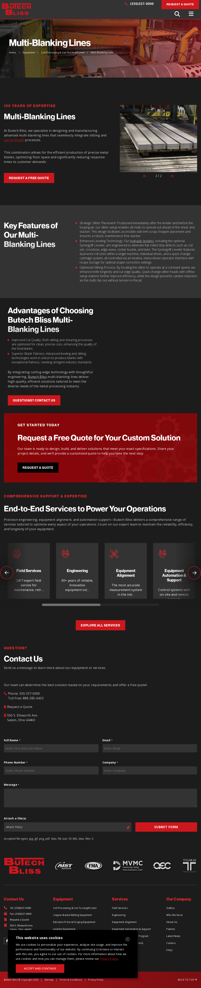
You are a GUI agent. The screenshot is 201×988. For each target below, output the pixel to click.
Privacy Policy (109, 959)
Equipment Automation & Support (131, 929)
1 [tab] (71, 605)
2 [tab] (129, 605)
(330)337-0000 (139, 4)
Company (110, 762)
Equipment (29, 52)
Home (12, 52)
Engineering (118, 915)
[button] (125, 143)
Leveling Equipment (64, 929)
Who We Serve (174, 915)
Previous (2, 568)
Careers (170, 943)
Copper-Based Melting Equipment (72, 915)
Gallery (170, 908)
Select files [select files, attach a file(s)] (125, 827)
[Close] (127, 939)
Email (107, 740)
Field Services (119, 908)
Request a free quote (29, 178)
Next (194, 572)
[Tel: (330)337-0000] (17, 908)
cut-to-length (14, 140)
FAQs (169, 950)
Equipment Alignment (124, 922)
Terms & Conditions (70, 979)
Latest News (173, 936)
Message (11, 784)
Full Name (12, 740)
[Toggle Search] (178, 14)
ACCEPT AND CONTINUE (40, 968)
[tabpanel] (29, 571)
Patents (170, 929)
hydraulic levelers (142, 241)
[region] (73, 954)
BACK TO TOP (187, 979)
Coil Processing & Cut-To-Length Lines (63, 52)
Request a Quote (38, 468)
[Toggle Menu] (192, 14)
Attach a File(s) (15, 818)
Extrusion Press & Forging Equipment (74, 922)
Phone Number (15, 762)
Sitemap (49, 979)
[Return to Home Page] (18, 9)
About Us (171, 922)
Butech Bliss (37, 377)
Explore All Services (100, 625)
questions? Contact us (34, 400)
